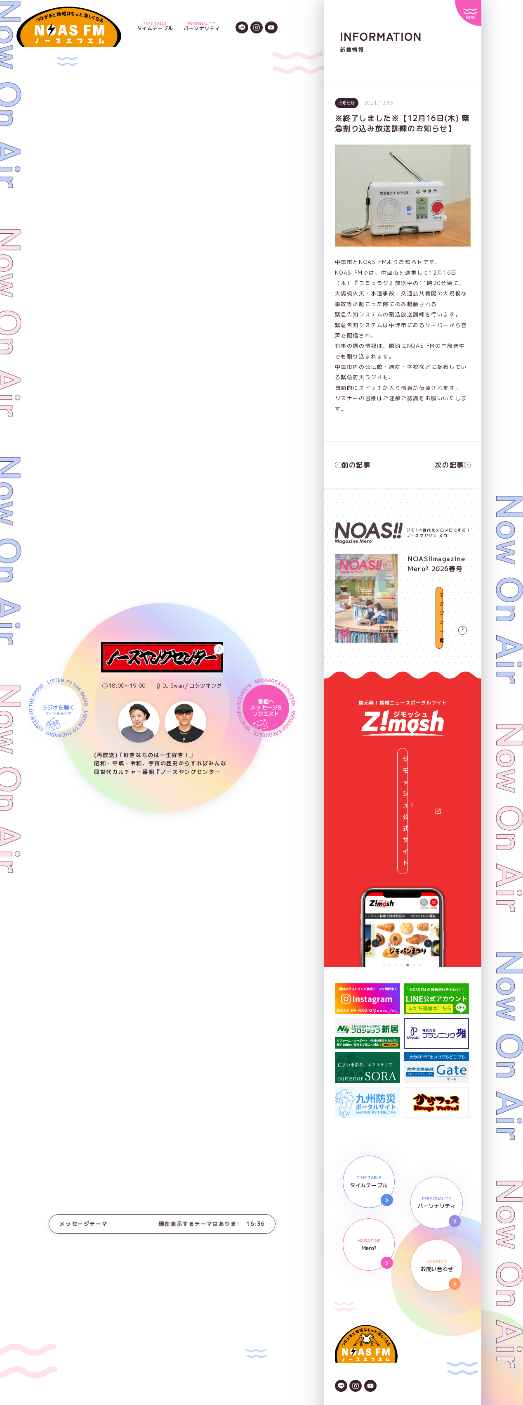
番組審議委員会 (356, 1347)
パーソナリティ (202, 26)
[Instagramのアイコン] (256, 26)
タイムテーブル (155, 26)
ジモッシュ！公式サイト (407, 748)
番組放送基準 (353, 1357)
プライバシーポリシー (365, 1305)
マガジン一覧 (439, 632)
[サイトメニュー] (468, 13)
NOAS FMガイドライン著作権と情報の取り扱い (400, 1326)
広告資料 (347, 1316)
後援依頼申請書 (356, 1337)
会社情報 (347, 1294)
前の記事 (351, 463)
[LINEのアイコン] (242, 26)
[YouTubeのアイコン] (271, 26)
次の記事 (454, 463)
